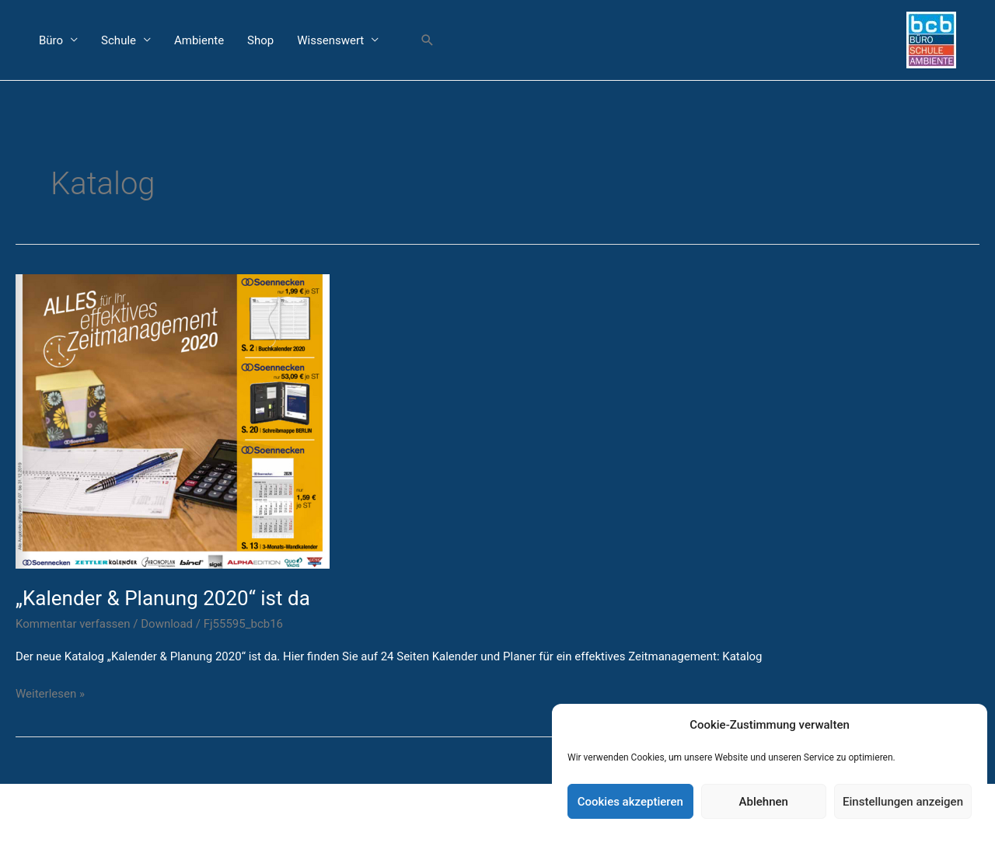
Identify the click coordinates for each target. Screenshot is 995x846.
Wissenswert (330, 40)
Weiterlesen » (50, 692)
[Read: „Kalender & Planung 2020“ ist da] (173, 420)
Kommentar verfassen (73, 624)
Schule (118, 40)
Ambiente (199, 40)
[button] (427, 40)
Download (167, 624)
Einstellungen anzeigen (903, 802)
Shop (260, 40)
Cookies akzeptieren (630, 802)
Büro (51, 40)
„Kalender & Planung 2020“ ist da (163, 598)
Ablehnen (763, 802)
